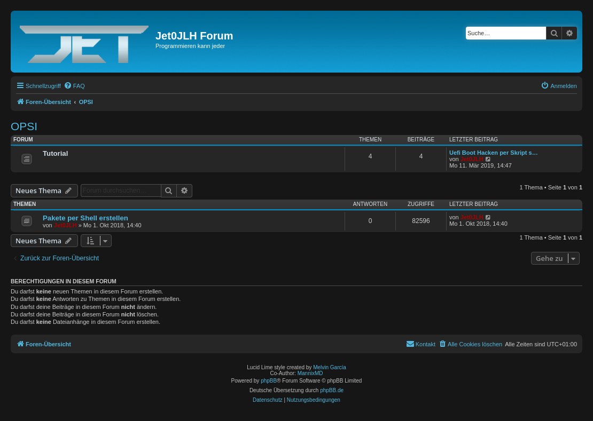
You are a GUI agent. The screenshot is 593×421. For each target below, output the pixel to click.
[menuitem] (74, 86)
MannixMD (310, 373)
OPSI (24, 126)
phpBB (269, 381)
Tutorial (55, 153)
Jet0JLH (472, 159)
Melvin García (329, 367)
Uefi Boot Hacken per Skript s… (493, 152)
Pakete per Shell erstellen (85, 218)
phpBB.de (332, 390)
